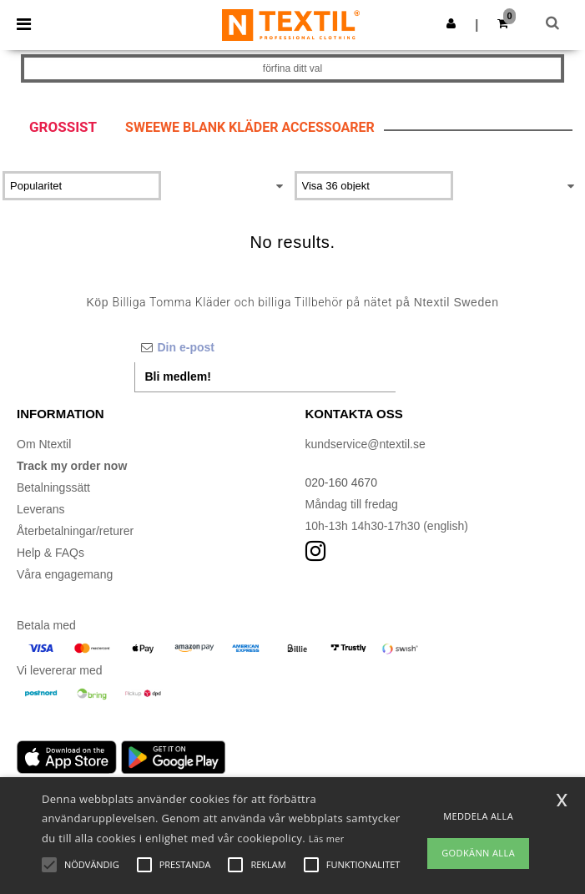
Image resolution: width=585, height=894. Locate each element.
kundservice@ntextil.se (365, 444)
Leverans (41, 509)
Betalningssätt (53, 487)
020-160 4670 (341, 482)
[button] (451, 23)
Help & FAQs (50, 552)
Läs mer (327, 838)
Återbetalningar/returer (75, 531)
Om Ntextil (44, 444)
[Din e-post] (265, 347)
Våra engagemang (65, 574)
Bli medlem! (178, 376)
